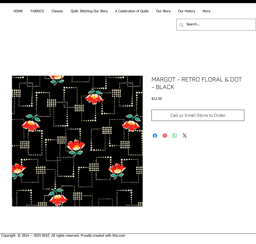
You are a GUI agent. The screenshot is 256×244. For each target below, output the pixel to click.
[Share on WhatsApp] (175, 135)
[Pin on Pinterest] (165, 135)
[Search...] (216, 24)
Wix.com (118, 235)
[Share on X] (185, 135)
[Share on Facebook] (155, 135)
